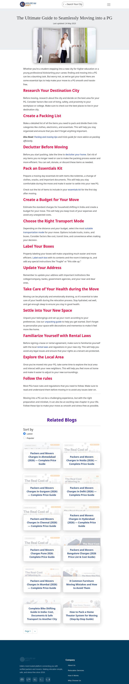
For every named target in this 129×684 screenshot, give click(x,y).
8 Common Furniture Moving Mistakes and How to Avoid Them (81, 584)
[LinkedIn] (35, 679)
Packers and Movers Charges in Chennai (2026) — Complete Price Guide (42, 522)
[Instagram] (42, 679)
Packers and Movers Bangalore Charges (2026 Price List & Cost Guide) (81, 553)
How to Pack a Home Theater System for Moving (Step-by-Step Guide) (81, 615)
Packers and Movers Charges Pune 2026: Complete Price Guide (42, 553)
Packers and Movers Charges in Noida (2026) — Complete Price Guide (81, 460)
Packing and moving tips (46, 136)
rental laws (42, 346)
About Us (72, 665)
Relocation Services (76, 670)
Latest (30, 433)
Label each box (40, 257)
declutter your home (75, 154)
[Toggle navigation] (109, 5)
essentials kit (74, 189)
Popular (30, 438)
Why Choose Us (74, 680)
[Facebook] (22, 679)
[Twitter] (29, 679)
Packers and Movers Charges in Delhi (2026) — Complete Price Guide (81, 491)
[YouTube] (49, 679)
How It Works (73, 675)
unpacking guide (53, 321)
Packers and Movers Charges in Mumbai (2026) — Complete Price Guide (42, 584)
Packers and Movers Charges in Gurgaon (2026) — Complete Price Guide (42, 491)
